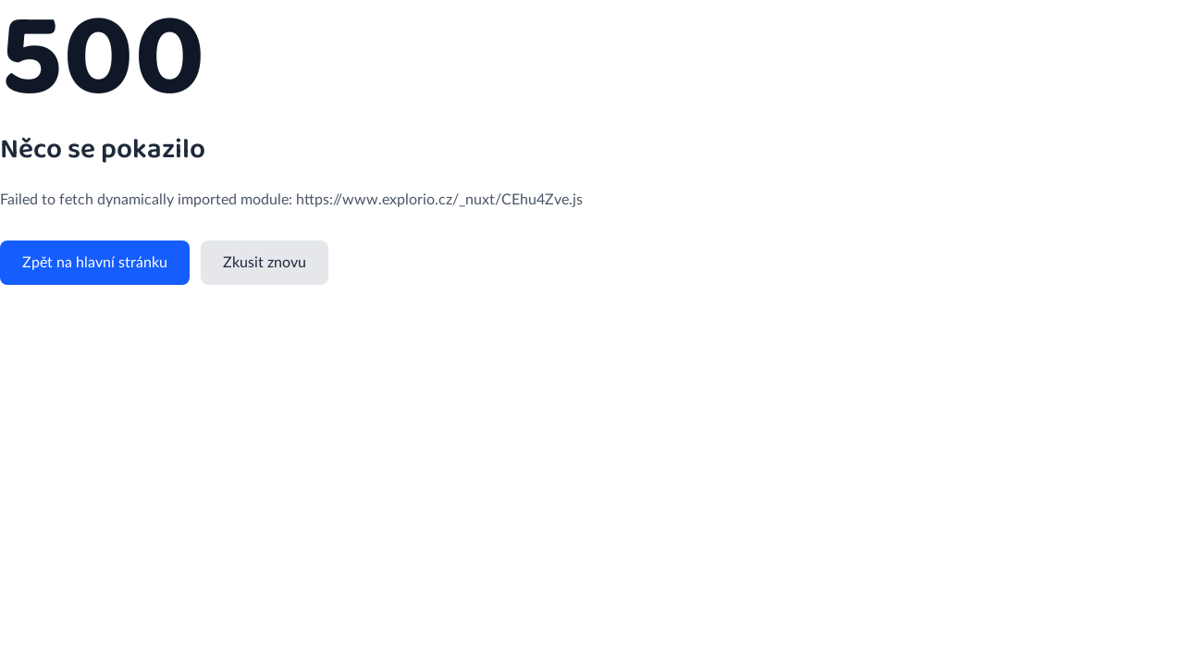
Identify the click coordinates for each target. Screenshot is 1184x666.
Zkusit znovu (264, 262)
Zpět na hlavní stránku (94, 262)
